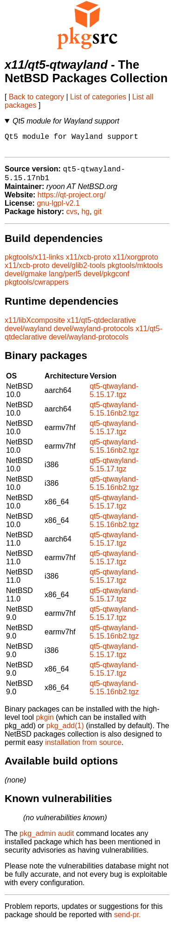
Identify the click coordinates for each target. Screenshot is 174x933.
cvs (71, 218)
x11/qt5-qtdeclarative (101, 327)
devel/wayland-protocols (94, 335)
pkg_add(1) (65, 732)
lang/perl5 (65, 280)
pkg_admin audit (46, 840)
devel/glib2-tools (78, 272)
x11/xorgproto (135, 264)
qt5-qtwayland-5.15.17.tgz (114, 397)
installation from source (83, 749)
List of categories (98, 97)
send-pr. (127, 921)
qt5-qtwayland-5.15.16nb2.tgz (114, 415)
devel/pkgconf (106, 280)
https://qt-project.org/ (72, 201)
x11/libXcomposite (35, 327)
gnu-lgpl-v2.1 (58, 210)
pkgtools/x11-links (34, 264)
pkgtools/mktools (134, 272)
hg (85, 218)
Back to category (36, 97)
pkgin (45, 724)
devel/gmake (26, 280)
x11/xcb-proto (88, 264)
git (98, 218)
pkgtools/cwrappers (37, 289)
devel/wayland (28, 335)
